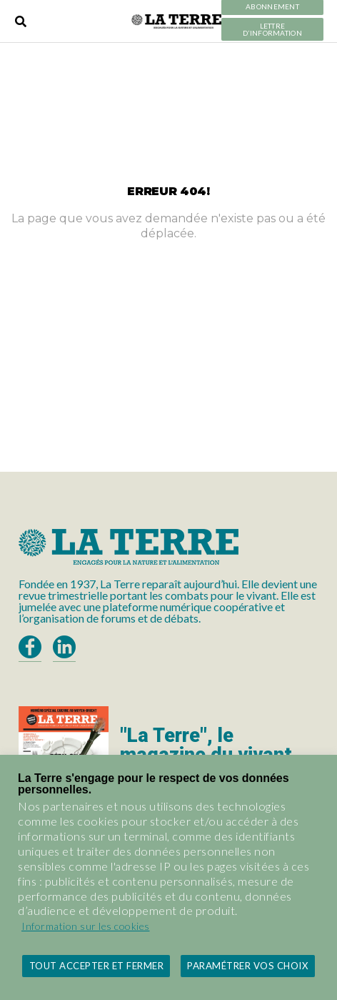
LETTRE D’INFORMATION (272, 29)
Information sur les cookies (85, 926)
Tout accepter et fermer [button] (96, 965)
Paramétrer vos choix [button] (247, 965)
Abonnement (272, 7)
